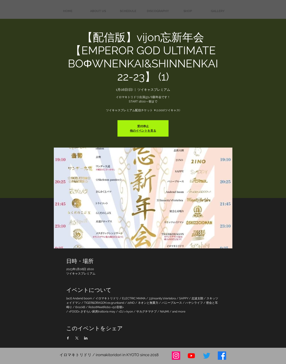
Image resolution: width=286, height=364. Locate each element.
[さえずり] (206, 355)
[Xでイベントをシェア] (77, 338)
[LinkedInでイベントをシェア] (86, 338)
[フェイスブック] (222, 355)
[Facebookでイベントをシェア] (68, 338)
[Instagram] (176, 355)
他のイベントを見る (143, 130)
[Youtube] (191, 355)
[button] (218, 11)
